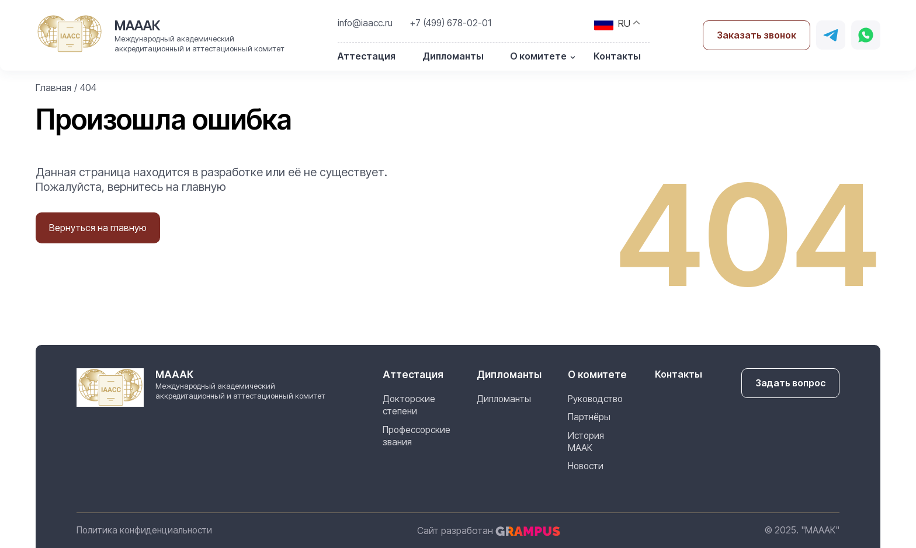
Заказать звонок (756, 35)
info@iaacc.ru (365, 23)
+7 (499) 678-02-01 (450, 23)
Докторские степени (409, 405)
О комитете (538, 56)
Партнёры (589, 417)
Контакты (617, 56)
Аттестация (366, 56)
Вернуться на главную (98, 227)
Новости (585, 466)
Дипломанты (453, 56)
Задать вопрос (790, 383)
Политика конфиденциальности (144, 530)
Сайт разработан (488, 530)
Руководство (595, 398)
